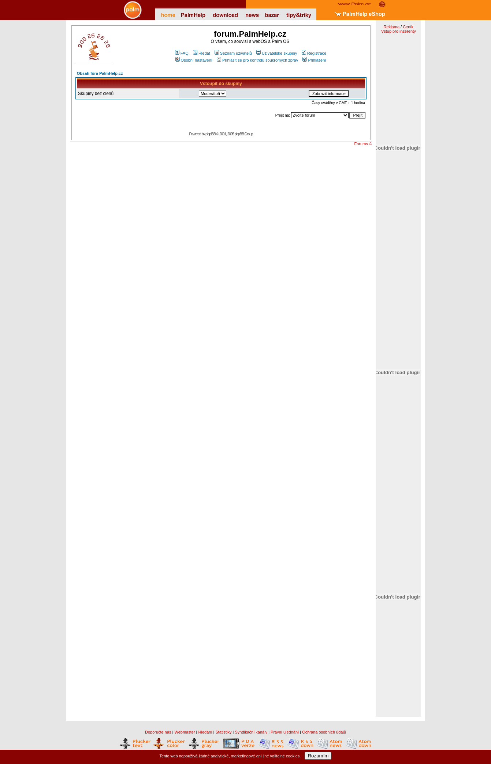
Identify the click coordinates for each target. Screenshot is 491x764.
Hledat (201, 53)
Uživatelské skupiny (276, 53)
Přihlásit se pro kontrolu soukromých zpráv (257, 60)
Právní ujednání (285, 732)
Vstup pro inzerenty (398, 31)
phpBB (210, 134)
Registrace (314, 53)
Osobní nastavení (193, 60)
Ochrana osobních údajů (324, 732)
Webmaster (185, 732)
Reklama (391, 27)
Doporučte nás (158, 732)
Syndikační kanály (251, 732)
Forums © (363, 144)
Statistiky (223, 732)
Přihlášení (314, 60)
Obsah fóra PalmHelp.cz (100, 73)
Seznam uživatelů (233, 53)
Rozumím (318, 755)
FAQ (182, 53)
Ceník (408, 27)
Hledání (205, 732)
